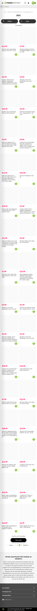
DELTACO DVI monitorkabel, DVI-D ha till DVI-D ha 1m (9, 112)
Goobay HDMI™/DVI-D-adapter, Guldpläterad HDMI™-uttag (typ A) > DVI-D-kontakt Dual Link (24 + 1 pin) (27, 211)
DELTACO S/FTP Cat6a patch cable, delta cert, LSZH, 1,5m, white (9, 276)
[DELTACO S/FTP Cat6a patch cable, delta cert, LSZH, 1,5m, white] (9, 261)
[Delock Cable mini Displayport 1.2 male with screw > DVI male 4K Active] (9, 195)
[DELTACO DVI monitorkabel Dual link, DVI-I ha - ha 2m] (27, 418)
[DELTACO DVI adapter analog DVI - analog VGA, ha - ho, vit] (27, 294)
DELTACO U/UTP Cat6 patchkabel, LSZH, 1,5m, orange (26, 81)
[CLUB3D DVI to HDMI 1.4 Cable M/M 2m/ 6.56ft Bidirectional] (27, 482)
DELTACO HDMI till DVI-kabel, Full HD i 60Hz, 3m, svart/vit (9, 403)
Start (5, 12)
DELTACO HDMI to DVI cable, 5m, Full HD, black (27, 403)
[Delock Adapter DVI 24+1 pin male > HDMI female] (27, 512)
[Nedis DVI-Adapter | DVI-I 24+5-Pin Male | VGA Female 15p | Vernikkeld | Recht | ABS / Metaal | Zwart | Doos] (9, 129)
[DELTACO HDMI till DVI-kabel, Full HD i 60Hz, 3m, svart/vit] (9, 388)
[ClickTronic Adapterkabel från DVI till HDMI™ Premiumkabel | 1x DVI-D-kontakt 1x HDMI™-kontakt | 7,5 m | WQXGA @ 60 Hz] (9, 418)
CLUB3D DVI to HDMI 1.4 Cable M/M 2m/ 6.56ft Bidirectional (26, 497)
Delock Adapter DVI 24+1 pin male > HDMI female (27, 526)
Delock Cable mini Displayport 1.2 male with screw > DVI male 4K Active (9, 210)
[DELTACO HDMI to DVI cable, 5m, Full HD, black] (27, 388)
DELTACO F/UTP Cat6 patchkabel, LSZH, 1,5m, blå (27, 337)
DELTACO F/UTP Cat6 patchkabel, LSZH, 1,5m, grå (9, 308)
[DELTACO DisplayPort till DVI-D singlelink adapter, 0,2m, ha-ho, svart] (27, 35)
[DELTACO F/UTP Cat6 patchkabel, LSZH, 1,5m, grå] (9, 294)
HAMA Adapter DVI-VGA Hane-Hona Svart (26, 369)
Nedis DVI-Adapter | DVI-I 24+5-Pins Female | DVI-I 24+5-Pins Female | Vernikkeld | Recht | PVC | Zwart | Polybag (9, 339)
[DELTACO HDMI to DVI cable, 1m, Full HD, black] (27, 227)
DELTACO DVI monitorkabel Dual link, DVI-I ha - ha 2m (27, 432)
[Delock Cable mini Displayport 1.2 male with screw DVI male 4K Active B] (9, 482)
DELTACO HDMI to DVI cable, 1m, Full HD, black (27, 241)
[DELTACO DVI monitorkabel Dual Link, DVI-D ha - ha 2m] (9, 35)
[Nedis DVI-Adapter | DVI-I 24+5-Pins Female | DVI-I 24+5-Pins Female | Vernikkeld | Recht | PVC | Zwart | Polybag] (9, 323)
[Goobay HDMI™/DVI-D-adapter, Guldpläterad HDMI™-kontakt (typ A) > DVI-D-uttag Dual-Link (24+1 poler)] (9, 66)
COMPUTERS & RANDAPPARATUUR (14, 12)
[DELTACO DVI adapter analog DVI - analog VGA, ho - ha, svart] (27, 98)
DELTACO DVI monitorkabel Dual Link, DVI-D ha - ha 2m (9, 50)
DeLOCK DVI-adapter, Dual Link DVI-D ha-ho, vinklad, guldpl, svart (9, 466)
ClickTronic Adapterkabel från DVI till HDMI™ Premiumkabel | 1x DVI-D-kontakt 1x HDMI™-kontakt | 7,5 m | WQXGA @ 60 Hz (9, 434)
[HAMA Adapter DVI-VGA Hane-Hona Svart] (27, 355)
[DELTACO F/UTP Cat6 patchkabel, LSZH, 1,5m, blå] (27, 323)
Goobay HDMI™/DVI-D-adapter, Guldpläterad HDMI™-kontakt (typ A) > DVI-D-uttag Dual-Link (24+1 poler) (9, 82)
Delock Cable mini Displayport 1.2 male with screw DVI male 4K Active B (9, 497)
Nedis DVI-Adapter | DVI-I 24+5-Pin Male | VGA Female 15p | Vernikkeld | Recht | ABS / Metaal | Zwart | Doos (9, 144)
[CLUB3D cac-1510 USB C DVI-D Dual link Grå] (27, 451)
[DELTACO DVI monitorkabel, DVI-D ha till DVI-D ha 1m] (9, 98)
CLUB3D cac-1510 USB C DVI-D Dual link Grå (27, 465)
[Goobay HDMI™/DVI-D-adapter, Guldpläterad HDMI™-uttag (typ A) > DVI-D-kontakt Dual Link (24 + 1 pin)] (27, 195)
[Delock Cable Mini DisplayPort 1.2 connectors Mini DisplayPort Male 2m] (9, 512)
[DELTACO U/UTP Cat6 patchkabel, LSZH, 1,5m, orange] (27, 66)
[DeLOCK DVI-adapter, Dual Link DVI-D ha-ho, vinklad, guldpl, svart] (9, 451)
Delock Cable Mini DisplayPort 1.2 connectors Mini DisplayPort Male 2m (9, 527)
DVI (32, 12)
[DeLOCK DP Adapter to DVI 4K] (27, 162)
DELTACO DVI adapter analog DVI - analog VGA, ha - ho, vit (27, 308)
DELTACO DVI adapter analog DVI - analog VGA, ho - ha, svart (27, 113)
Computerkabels (26, 12)
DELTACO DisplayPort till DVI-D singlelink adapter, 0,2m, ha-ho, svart (27, 51)
